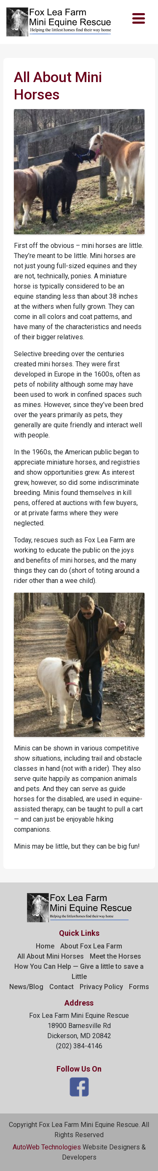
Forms (139, 987)
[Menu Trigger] (138, 18)
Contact (61, 987)
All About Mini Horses (50, 956)
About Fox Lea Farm (91, 946)
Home (45, 946)
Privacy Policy (101, 987)
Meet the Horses (115, 956)
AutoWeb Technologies (47, 1147)
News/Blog (26, 987)
